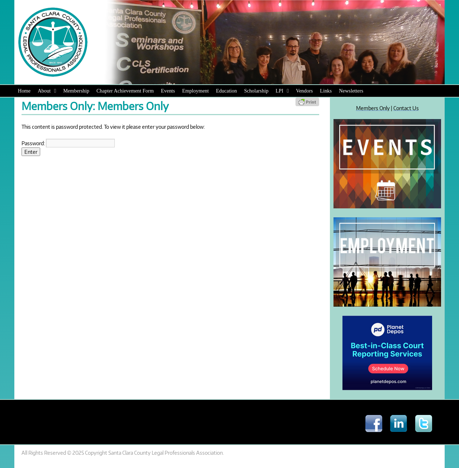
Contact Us (406, 108)
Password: (68, 143)
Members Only (373, 108)
